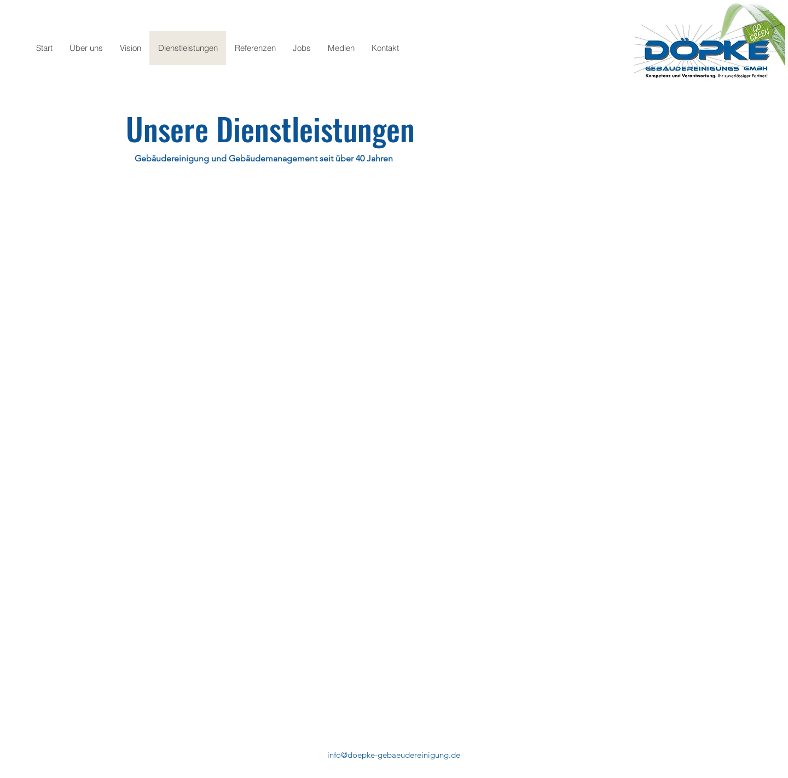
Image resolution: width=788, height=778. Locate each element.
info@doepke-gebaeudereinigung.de (393, 755)
